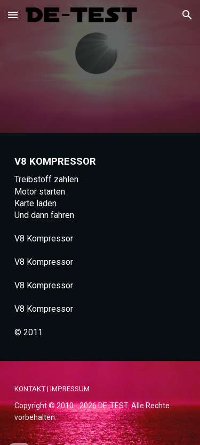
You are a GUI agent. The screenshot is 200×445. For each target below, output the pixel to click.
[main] (100, 247)
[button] (13, 14)
